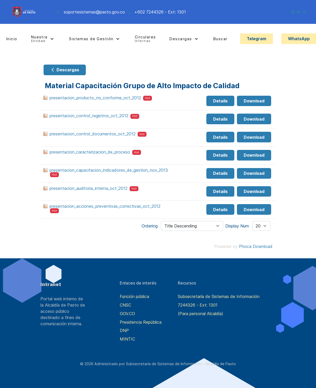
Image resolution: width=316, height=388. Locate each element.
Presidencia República (140, 322)
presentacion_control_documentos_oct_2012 (93, 133)
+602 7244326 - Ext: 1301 (160, 12)
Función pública (134, 296)
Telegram (256, 38)
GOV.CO (127, 313)
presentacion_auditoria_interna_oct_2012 (89, 188)
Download (254, 100)
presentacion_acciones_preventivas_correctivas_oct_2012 (105, 206)
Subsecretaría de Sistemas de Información (218, 296)
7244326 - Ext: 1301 (197, 305)
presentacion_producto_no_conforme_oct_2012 (95, 97)
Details (220, 100)
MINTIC (127, 339)
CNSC (125, 305)
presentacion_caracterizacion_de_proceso (90, 152)
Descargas (64, 69)
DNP (124, 330)
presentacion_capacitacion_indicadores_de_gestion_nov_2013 (109, 170)
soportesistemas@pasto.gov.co (94, 12)
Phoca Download (255, 246)
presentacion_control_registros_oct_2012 (89, 115)
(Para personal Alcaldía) (200, 313)
